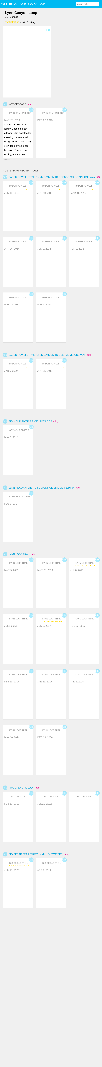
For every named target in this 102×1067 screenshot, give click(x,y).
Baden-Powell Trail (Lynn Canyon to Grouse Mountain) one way (52, 177)
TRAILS (13, 4)
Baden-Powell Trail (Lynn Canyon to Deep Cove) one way (47, 355)
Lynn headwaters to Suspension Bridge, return (41, 487)
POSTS (23, 4)
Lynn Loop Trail (19, 554)
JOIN (42, 4)
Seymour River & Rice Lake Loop (30, 421)
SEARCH (33, 4)
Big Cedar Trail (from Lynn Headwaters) (36, 854)
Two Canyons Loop (21, 787)
